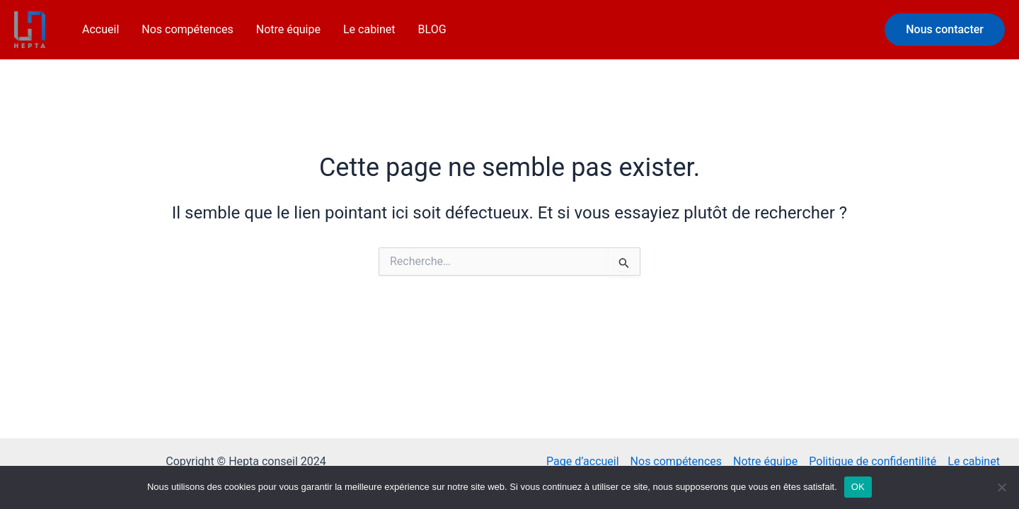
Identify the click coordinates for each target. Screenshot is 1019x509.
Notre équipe (288, 29)
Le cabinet (369, 29)
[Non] (1001, 487)
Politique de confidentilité (872, 461)
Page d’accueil (582, 461)
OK (858, 486)
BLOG (432, 29)
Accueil (100, 29)
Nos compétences (187, 29)
